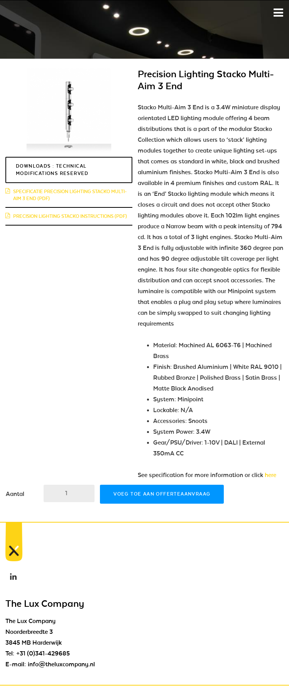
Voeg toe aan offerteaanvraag (161, 494)
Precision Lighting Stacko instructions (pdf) (66, 216)
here (272, 475)
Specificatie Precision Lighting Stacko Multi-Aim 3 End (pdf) (66, 195)
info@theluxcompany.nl (61, 664)
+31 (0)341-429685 (43, 653)
